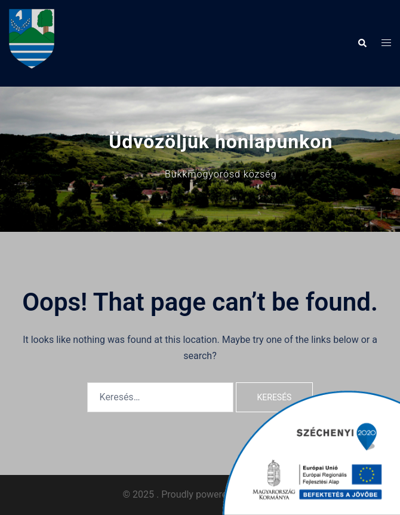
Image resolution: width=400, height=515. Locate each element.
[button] (362, 43)
